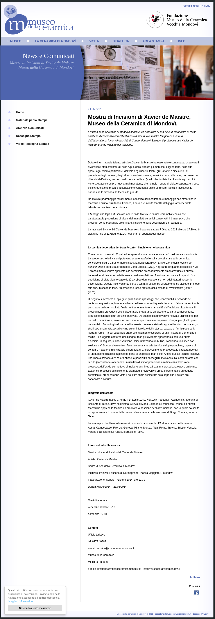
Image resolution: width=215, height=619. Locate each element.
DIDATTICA (121, 41)
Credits (196, 614)
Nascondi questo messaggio (35, 608)
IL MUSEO (14, 41)
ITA (201, 5)
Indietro (195, 577)
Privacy (204, 614)
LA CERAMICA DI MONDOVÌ (55, 41)
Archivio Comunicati (30, 128)
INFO (181, 41)
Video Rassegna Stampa (32, 143)
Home (20, 112)
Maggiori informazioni (20, 601)
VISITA (94, 41)
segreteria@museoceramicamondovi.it (173, 614)
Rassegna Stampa (28, 136)
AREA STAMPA (154, 41)
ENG (208, 5)
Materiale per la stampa (32, 120)
